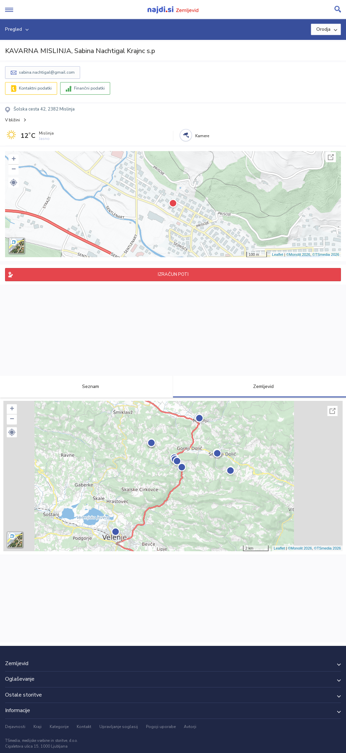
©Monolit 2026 (298, 254)
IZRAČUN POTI (173, 274)
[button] (13, 182)
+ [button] (13, 159)
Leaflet (277, 254)
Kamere (202, 136)
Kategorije (59, 726)
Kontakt (84, 726)
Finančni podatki (89, 88)
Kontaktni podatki (35, 88)
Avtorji (190, 726)
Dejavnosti (15, 726)
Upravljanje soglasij (118, 726)
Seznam (86, 386)
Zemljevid (259, 386)
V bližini (12, 120)
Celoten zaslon (331, 157)
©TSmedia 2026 (325, 254)
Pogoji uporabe (161, 726)
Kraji (37, 726)
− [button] (13, 170)
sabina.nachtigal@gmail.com (47, 72)
